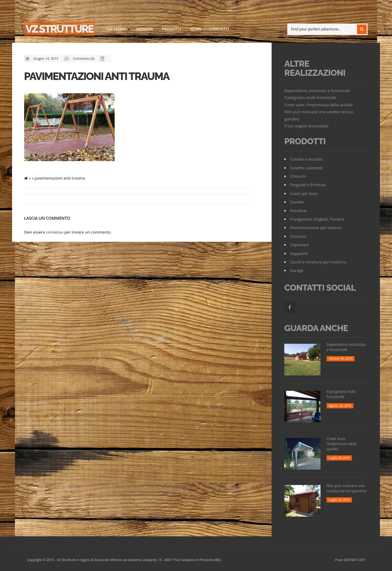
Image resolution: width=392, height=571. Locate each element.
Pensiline (298, 210)
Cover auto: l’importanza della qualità (318, 104)
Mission (144, 29)
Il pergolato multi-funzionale (310, 97)
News (195, 29)
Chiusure (298, 236)
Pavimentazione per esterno (315, 227)
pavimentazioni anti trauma (96, 76)
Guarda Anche (316, 328)
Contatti (219, 29)
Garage (296, 270)
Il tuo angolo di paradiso (306, 126)
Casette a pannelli (306, 168)
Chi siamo (116, 29)
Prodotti (171, 29)
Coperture (299, 244)
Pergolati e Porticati (308, 184)
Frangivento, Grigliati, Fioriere (317, 219)
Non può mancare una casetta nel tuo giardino (346, 488)
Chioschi (297, 176)
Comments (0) (83, 58)
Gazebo (297, 202)
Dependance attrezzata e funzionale (317, 90)
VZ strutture (59, 29)
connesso (54, 232)
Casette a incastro (306, 159)
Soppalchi (299, 253)
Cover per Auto (303, 193)
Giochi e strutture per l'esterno (318, 262)
